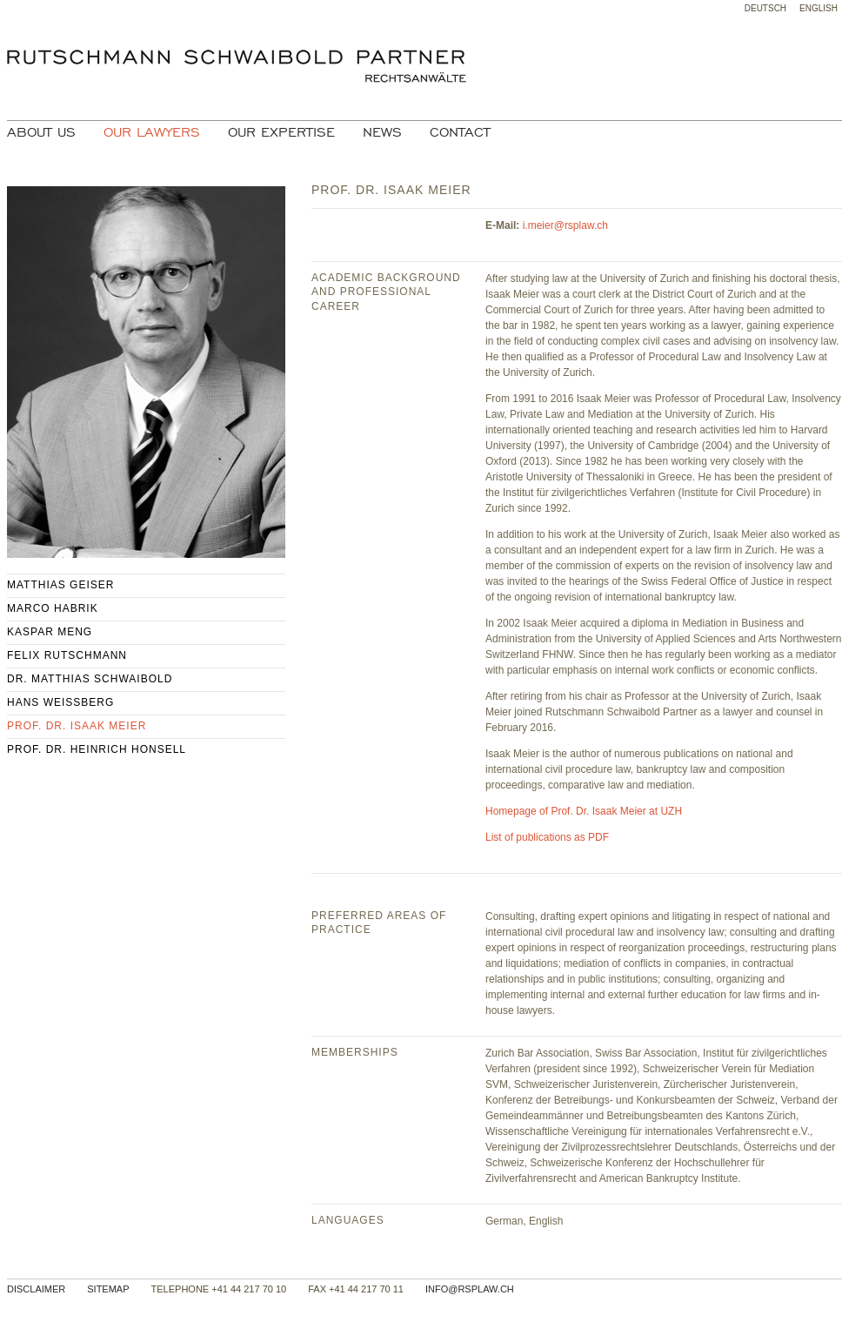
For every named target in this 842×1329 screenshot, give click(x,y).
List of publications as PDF (547, 837)
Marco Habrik (52, 608)
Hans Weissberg (60, 702)
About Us (41, 132)
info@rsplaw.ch (469, 1289)
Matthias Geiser (60, 585)
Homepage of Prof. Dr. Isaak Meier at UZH (583, 811)
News (382, 132)
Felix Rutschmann (67, 655)
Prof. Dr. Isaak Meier (76, 726)
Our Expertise (281, 132)
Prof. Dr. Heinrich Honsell (96, 749)
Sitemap (108, 1289)
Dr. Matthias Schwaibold (89, 679)
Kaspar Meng (49, 632)
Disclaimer (36, 1289)
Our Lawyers (152, 132)
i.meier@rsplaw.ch (565, 225)
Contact (460, 132)
